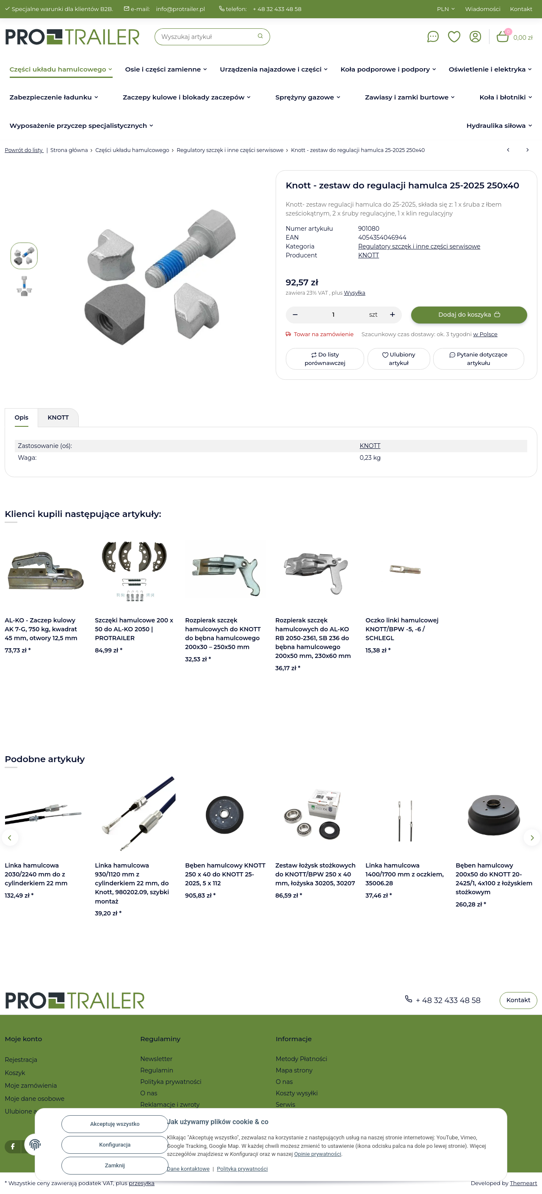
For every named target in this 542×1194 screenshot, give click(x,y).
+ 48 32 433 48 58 (278, 9)
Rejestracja (21, 1060)
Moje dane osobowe (34, 1099)
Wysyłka (355, 293)
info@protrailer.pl (181, 9)
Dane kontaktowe (187, 1169)
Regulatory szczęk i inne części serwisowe (419, 246)
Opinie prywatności (317, 1154)
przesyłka (143, 1183)
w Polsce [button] (486, 334)
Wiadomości (483, 9)
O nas (148, 1093)
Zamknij (114, 1166)
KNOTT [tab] (58, 417)
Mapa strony (294, 1071)
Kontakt (521, 9)
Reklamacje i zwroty (169, 1105)
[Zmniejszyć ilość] (295, 315)
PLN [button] (443, 9)
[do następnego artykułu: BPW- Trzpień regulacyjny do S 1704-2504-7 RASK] (527, 150)
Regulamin (156, 1071)
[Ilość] (333, 315)
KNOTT (369, 446)
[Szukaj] (203, 36)
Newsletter (156, 1059)
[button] (454, 37)
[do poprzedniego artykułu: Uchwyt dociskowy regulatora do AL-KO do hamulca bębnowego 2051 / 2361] (508, 150)
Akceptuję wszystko (113, 1124)
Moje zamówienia (31, 1086)
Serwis (285, 1105)
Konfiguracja (114, 1145)
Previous (10, 837)
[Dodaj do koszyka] (469, 315)
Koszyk (15, 1073)
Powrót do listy (24, 150)
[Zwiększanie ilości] (392, 315)
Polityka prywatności (241, 1169)
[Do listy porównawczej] (325, 359)
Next (531, 837)
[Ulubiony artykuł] (398, 359)
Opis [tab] (22, 417)
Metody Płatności (301, 1059)
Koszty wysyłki (297, 1093)
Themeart (523, 1183)
